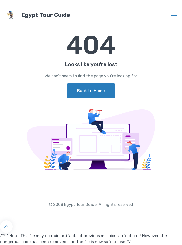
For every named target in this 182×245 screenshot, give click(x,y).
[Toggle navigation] (173, 15)
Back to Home (91, 90)
